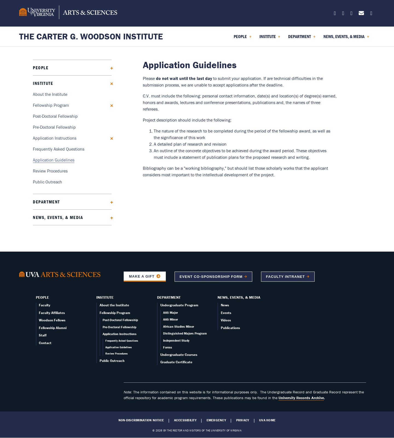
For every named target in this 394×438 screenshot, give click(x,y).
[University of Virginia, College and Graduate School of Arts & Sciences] (68, 13)
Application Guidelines (53, 160)
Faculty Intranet (285, 277)
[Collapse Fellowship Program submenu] (110, 105)
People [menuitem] (242, 38)
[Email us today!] (361, 14)
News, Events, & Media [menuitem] (346, 38)
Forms (167, 347)
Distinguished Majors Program (185, 333)
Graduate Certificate (176, 362)
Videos (226, 320)
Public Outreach (47, 182)
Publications (230, 327)
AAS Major (170, 312)
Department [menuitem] (302, 38)
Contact (45, 343)
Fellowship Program (51, 105)
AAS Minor (170, 319)
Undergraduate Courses (178, 354)
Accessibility (185, 420)
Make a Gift (142, 276)
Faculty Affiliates (52, 312)
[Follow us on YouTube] (371, 14)
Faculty (44, 305)
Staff (43, 335)
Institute (43, 83)
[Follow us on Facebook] (343, 14)
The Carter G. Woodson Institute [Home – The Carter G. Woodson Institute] (91, 36)
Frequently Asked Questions (58, 149)
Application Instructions (54, 138)
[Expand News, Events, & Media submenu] (110, 217)
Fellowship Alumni (52, 327)
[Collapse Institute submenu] (110, 83)
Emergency (216, 420)
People (41, 67)
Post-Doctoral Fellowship (55, 116)
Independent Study (176, 340)
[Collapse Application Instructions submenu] (110, 138)
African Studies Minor (178, 326)
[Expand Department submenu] (110, 201)
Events (226, 312)
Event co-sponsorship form (210, 277)
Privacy (242, 420)
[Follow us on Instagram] (351, 14)
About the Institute (50, 94)
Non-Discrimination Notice (141, 420)
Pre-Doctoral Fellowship (54, 127)
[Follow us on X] (335, 14)
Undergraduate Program (179, 305)
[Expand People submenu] (110, 67)
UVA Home (267, 420)
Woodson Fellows (52, 320)
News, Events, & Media (58, 217)
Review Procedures (50, 171)
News (225, 305)
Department (46, 201)
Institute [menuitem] (270, 38)
